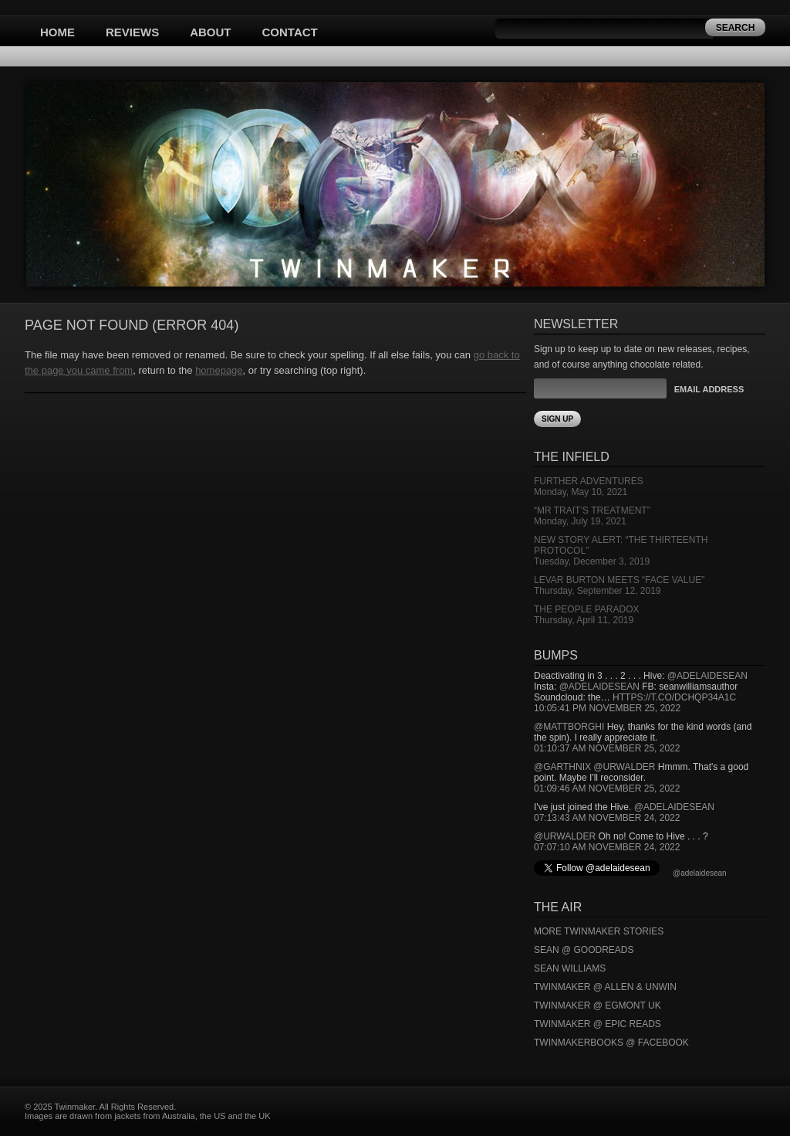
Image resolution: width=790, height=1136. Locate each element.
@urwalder (624, 766)
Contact (290, 32)
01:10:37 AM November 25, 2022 (607, 748)
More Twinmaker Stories (598, 931)
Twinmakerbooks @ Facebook (611, 1042)
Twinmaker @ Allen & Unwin (605, 987)
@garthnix (562, 766)
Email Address (709, 389)
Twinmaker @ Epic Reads (597, 1024)
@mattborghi (569, 726)
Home (57, 32)
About (210, 32)
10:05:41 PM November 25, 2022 (607, 708)
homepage (218, 370)
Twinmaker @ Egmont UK (597, 1005)
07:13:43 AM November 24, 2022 (607, 817)
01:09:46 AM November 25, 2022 (607, 788)
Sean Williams (570, 968)
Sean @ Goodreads (584, 949)
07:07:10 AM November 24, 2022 (607, 847)
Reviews (132, 32)
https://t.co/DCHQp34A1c (674, 697)
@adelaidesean (707, 675)
